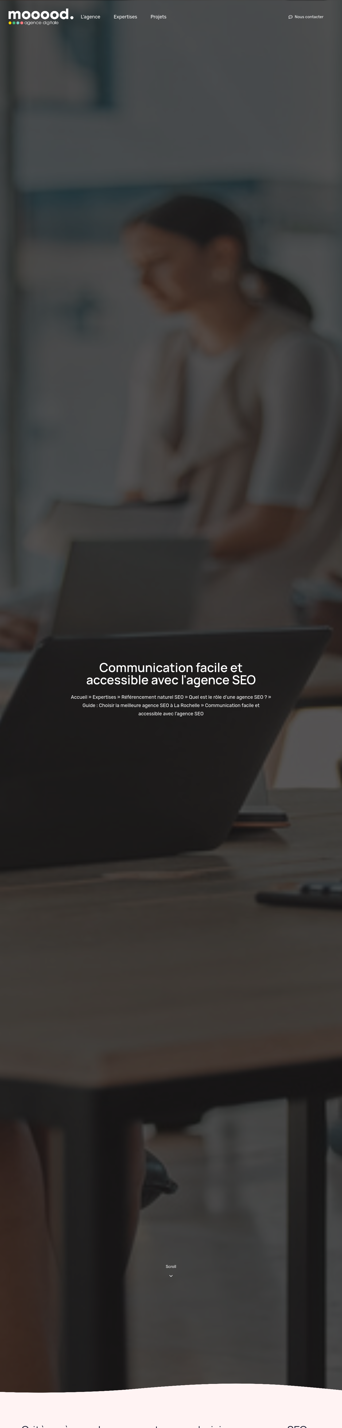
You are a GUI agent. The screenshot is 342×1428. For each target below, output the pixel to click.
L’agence (90, 17)
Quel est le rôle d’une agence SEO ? (228, 697)
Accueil (79, 697)
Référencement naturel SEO (152, 697)
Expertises (125, 17)
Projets (158, 17)
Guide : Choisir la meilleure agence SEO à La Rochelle (141, 705)
